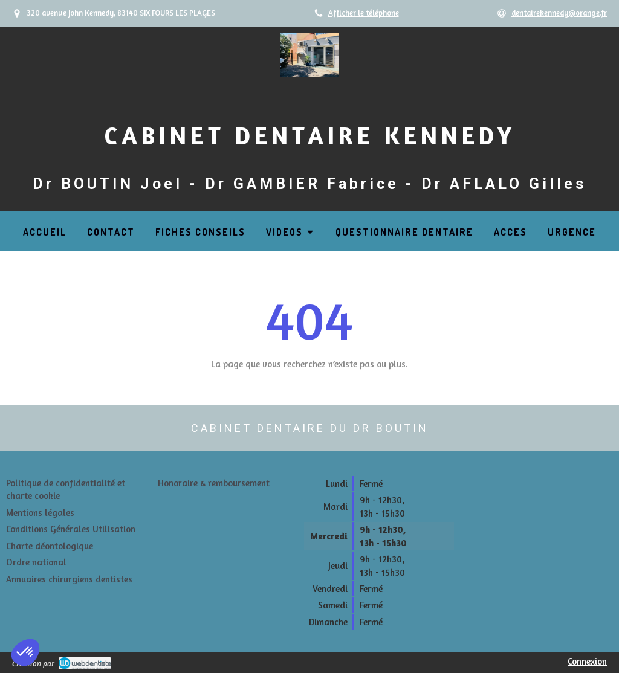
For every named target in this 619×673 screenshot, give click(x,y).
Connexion (587, 661)
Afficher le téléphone (363, 13)
